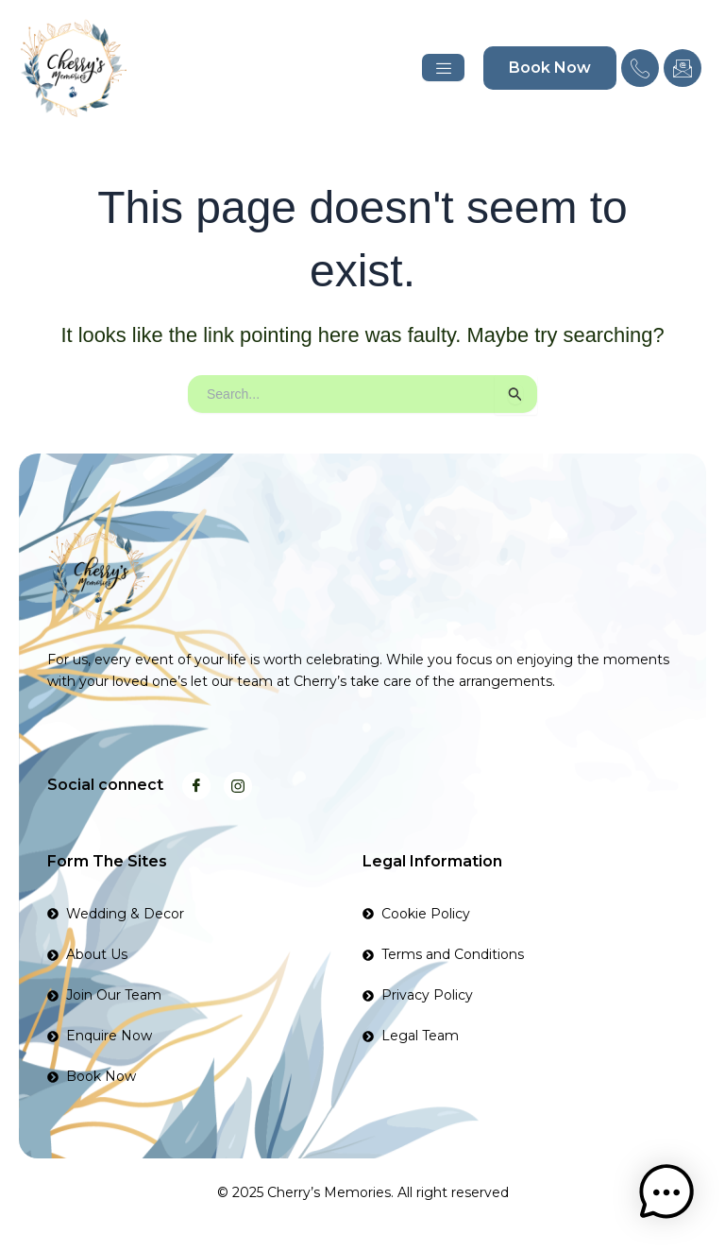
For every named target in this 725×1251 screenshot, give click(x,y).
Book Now (550, 68)
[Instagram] (238, 786)
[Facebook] (196, 786)
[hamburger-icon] (443, 67)
